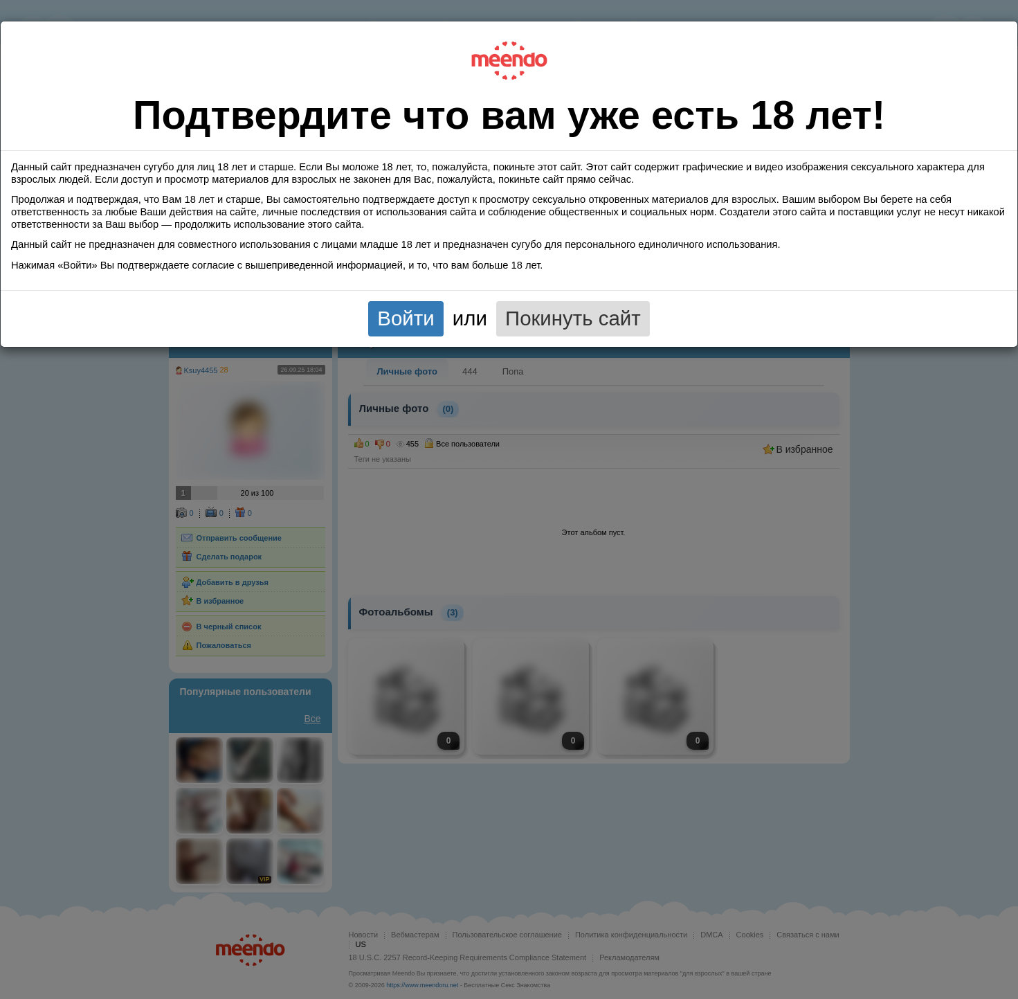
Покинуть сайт (573, 318)
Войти (405, 318)
